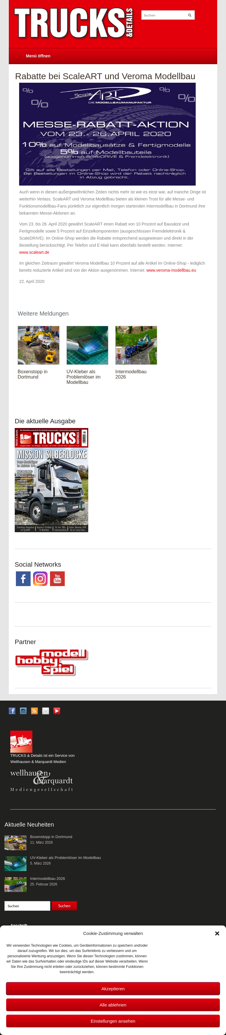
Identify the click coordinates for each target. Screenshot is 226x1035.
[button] (217, 933)
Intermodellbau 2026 (47, 878)
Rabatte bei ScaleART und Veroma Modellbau (105, 76)
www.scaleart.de (34, 252)
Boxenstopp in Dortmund (32, 374)
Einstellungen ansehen (113, 1021)
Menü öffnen (38, 56)
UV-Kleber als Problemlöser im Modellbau (84, 377)
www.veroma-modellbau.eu (171, 270)
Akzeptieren (112, 988)
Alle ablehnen (113, 1004)
